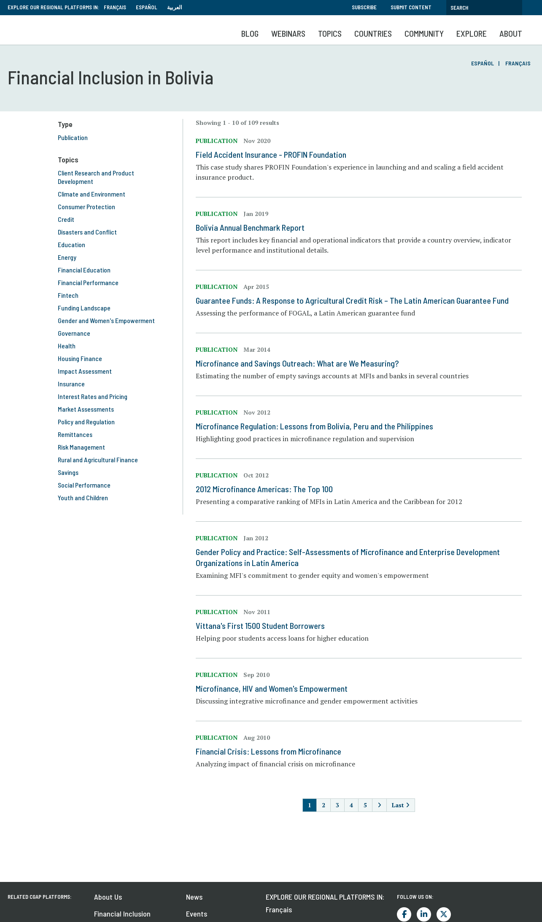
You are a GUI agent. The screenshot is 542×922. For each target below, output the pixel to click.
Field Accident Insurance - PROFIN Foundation (271, 154)
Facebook (404, 914)
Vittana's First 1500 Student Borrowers (260, 625)
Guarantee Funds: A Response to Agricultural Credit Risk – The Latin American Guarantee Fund (352, 300)
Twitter (444, 914)
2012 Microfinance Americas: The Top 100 (264, 489)
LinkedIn (424, 914)
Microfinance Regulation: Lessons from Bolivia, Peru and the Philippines (314, 426)
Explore (471, 33)
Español (146, 7)
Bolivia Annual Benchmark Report (250, 227)
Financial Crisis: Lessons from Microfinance (268, 751)
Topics (330, 33)
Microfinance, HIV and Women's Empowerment (272, 688)
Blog (250, 33)
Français (115, 7)
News (194, 896)
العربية (174, 7)
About (510, 33)
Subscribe (364, 7)
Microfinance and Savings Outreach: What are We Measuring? (297, 363)
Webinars (288, 33)
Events (196, 913)
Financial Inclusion (122, 913)
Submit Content (411, 7)
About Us (108, 896)
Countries (373, 33)
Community (424, 33)
